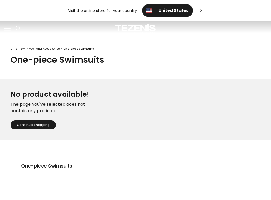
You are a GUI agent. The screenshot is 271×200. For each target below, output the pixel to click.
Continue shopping (33, 125)
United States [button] (167, 10)
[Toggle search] (18, 28)
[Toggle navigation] (7, 28)
